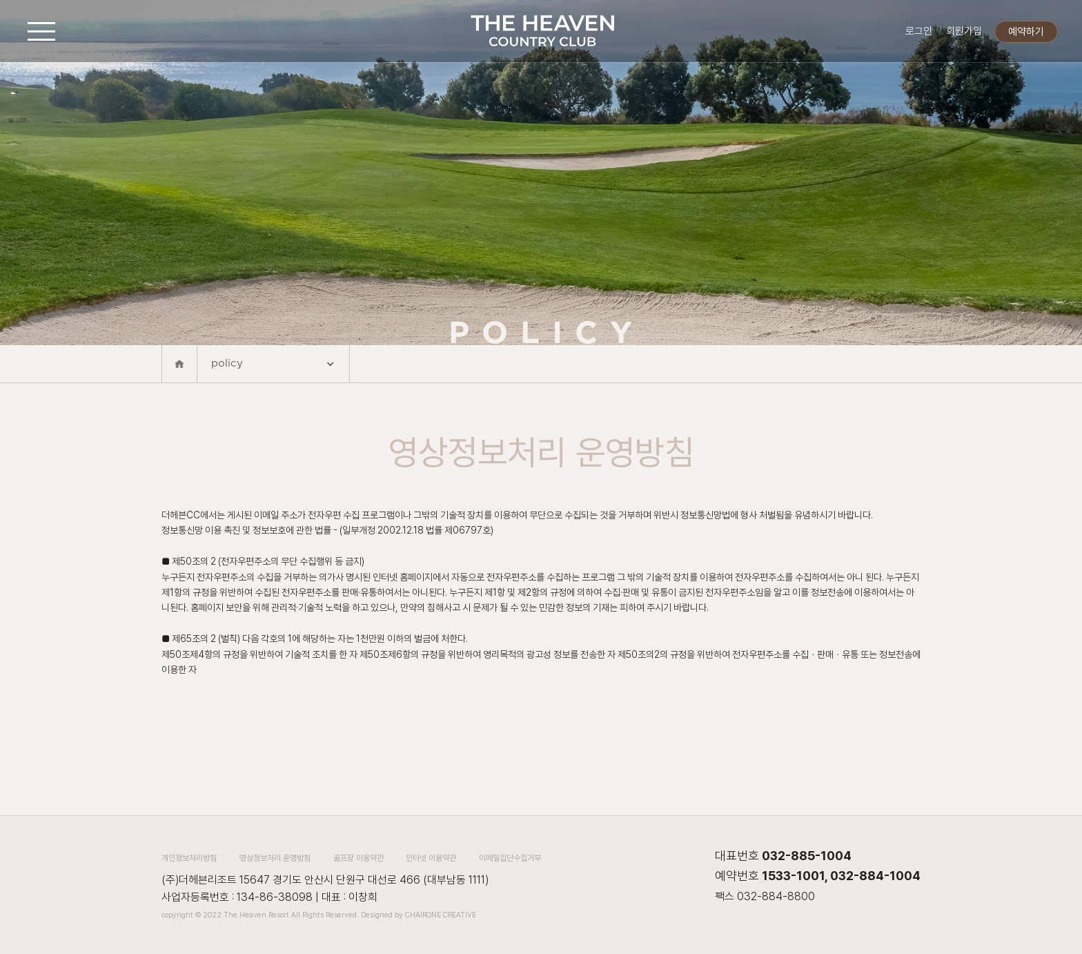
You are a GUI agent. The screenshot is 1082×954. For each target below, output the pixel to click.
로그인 (918, 31)
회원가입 (964, 31)
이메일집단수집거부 (510, 858)
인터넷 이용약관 (431, 858)
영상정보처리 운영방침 (275, 858)
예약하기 (1026, 32)
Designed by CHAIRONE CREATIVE (418, 915)
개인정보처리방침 (189, 858)
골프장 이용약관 (358, 858)
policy (273, 365)
